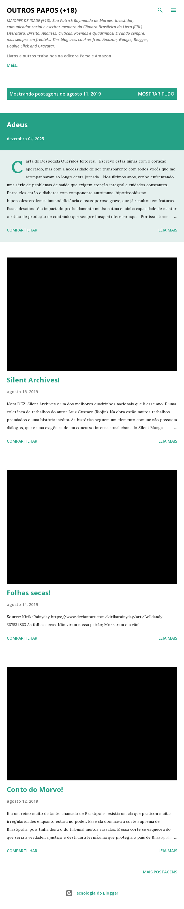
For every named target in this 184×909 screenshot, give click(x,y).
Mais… (127, 65)
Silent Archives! (33, 379)
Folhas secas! (28, 592)
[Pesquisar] (160, 10)
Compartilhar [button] (22, 230)
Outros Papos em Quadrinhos (77, 65)
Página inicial (20, 65)
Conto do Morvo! (35, 789)
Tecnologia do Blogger (92, 893)
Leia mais (168, 230)
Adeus (17, 124)
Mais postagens (160, 872)
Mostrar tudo (156, 94)
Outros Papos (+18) (42, 10)
